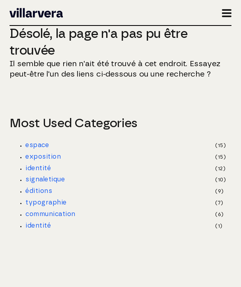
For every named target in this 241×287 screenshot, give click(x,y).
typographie (45, 202)
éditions (38, 191)
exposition (43, 156)
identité (38, 168)
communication (50, 214)
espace (37, 145)
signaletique (45, 179)
